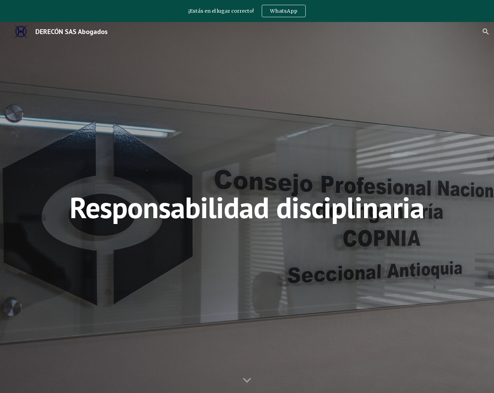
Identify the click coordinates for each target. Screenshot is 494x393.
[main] (247, 207)
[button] (486, 31)
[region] (247, 11)
